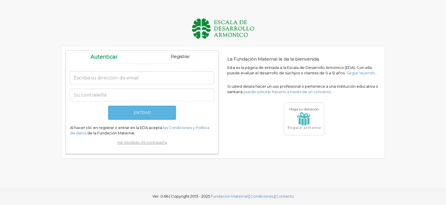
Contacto (285, 196)
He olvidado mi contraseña (142, 142)
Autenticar (103, 57)
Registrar (180, 56)
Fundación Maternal (229, 196)
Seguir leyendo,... (362, 73)
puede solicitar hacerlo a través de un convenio (287, 91)
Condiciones (262, 196)
